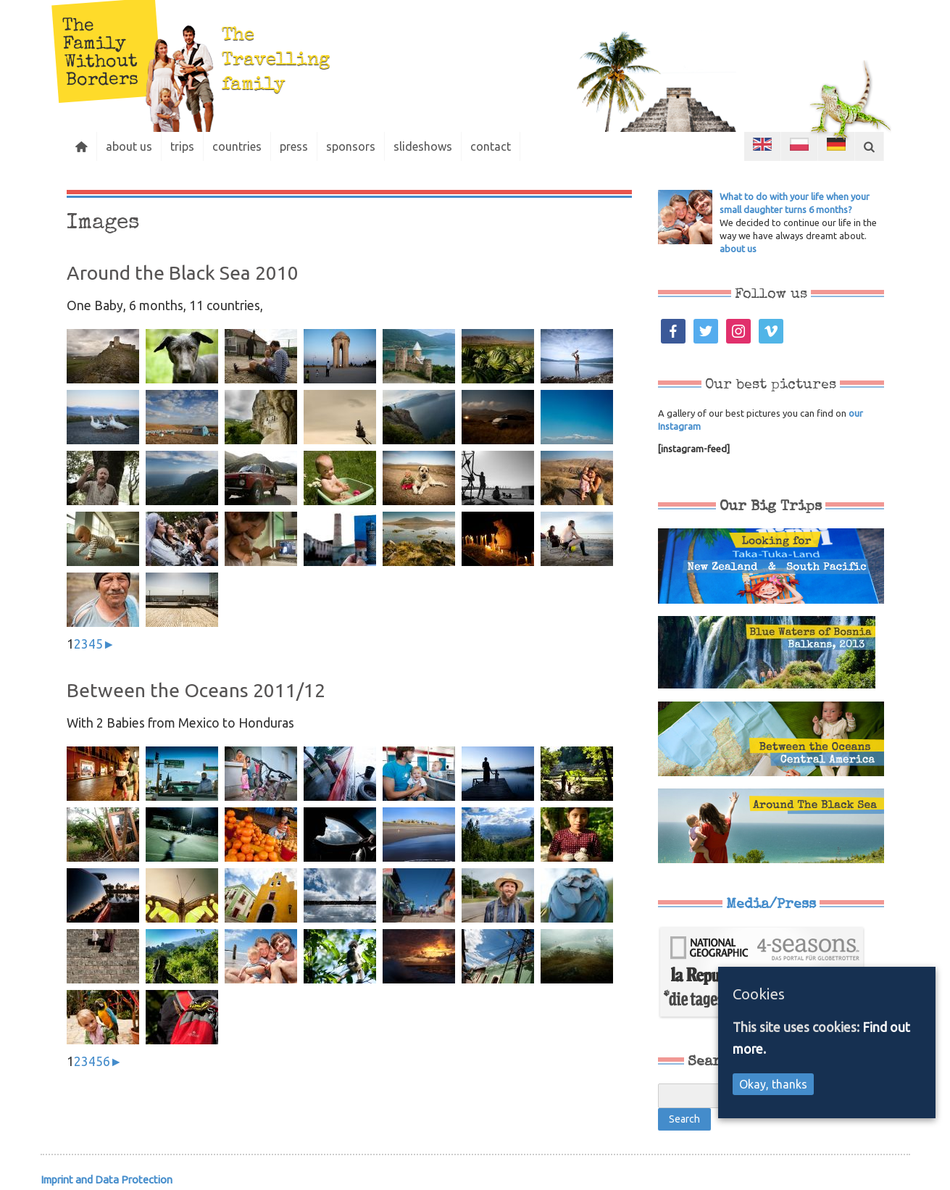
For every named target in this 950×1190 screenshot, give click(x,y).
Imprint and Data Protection (106, 1179)
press (294, 146)
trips (182, 146)
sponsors (350, 146)
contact (490, 146)
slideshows (422, 146)
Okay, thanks (773, 1084)
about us (129, 146)
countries (237, 146)
